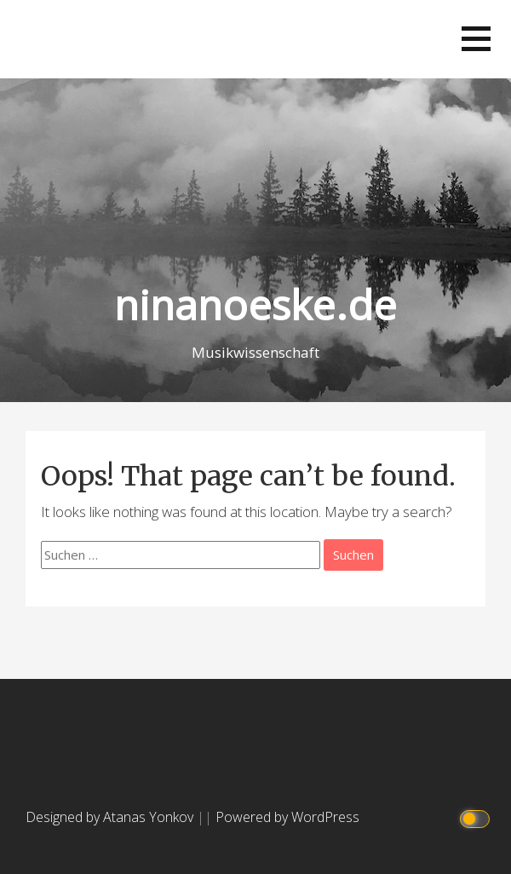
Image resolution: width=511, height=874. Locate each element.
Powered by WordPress (287, 817)
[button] (476, 38)
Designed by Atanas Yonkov (111, 817)
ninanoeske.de (255, 304)
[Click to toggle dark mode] (477, 817)
